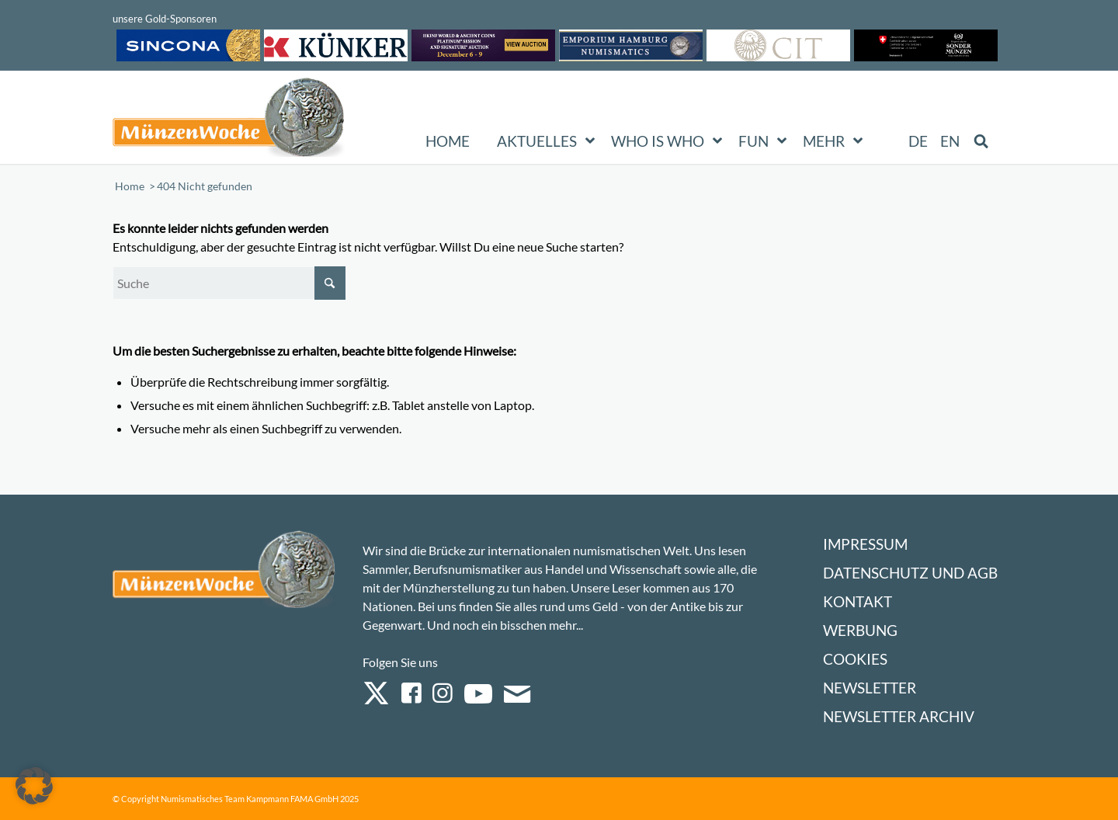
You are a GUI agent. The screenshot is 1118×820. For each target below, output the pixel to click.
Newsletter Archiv (898, 716)
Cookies (855, 659)
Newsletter (869, 688)
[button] (34, 786)
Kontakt (857, 601)
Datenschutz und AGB (910, 573)
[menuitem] (918, 141)
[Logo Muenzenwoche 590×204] (229, 120)
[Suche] (229, 283)
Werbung (860, 630)
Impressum (865, 544)
